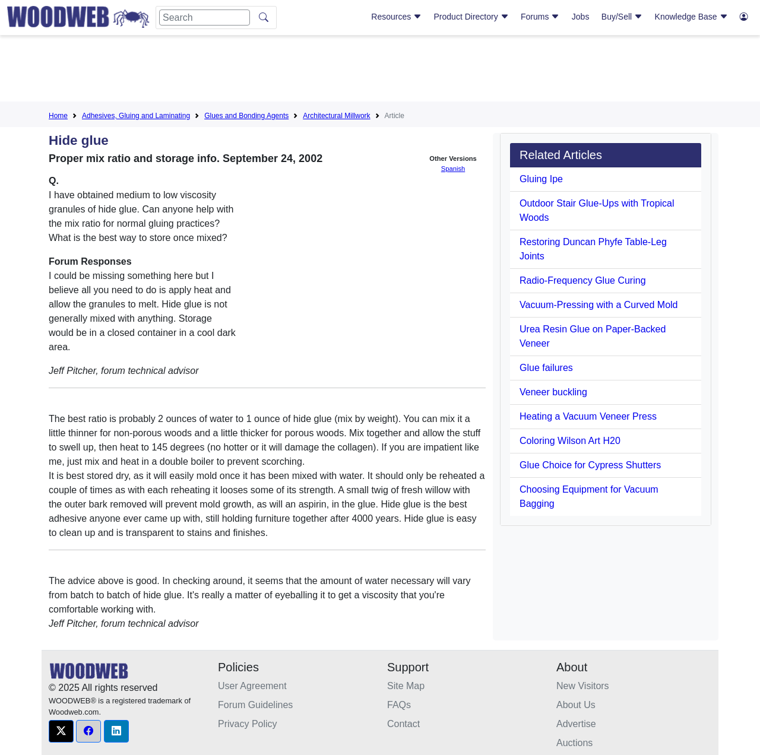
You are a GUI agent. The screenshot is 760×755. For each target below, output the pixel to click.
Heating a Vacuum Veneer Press (588, 416)
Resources (396, 16)
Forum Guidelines (255, 705)
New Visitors (582, 686)
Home (58, 116)
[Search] (204, 17)
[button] (61, 731)
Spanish (453, 168)
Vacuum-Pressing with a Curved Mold (598, 305)
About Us (576, 705)
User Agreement (252, 686)
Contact (403, 724)
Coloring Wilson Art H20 (570, 441)
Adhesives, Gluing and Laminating (136, 116)
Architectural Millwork (336, 116)
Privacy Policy (247, 724)
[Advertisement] (380, 70)
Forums (540, 16)
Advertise (576, 724)
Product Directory (471, 16)
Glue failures (546, 368)
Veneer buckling (553, 392)
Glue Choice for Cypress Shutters (590, 465)
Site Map (406, 686)
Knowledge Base (691, 16)
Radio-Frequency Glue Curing (583, 280)
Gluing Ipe (541, 179)
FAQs (399, 705)
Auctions (574, 743)
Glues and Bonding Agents (246, 116)
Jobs (581, 16)
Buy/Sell (621, 16)
